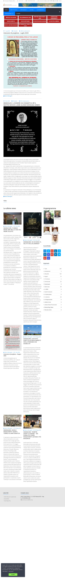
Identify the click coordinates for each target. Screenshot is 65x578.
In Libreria (52, 297)
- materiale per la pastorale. (9, 496)
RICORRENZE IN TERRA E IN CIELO (25, 25)
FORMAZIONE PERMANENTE (54, 17)
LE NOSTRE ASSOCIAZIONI (39, 21)
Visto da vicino (52, 310)
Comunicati (52, 281)
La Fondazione (40, 9)
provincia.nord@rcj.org (27, 499)
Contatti (18, 13)
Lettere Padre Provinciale (52, 304)
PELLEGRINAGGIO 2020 (25, 17)
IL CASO (52, 289)
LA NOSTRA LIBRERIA (54, 21)
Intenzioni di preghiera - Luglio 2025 (16, 33)
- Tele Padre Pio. (7, 500)
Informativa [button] (11, 571)
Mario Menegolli (7, 96)
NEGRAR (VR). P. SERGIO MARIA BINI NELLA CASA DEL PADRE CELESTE (12, 229)
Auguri (52, 276)
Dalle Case (52, 286)
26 (61, 297)
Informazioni (23, 9)
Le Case (31, 9)
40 (61, 286)
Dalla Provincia (13, 9)
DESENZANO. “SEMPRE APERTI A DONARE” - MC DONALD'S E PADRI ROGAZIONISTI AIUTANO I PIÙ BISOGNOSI (32, 435)
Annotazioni (52, 271)
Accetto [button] (13, 574)
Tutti (52, 268)
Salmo (60, 1)
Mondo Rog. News (52, 307)
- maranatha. (6, 498)
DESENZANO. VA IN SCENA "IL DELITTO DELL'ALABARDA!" (32, 243)
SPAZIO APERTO (11, 21)
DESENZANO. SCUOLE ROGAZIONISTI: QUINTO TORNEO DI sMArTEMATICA (11, 431)
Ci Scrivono (52, 279)
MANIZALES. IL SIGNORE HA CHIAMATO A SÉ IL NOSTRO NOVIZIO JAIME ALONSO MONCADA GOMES (21, 104)
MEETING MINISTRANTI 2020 (39, 17)
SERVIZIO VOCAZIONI (11, 17)
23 (61, 281)
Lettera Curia (52, 302)
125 (61, 274)
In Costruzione (52, 294)
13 (61, 276)
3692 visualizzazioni (24, 31)
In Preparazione (52, 299)
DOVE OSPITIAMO (25, 21)
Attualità (15, 31)
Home (6, 9)
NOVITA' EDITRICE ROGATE (10, 25)
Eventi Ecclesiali (52, 292)
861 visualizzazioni (24, 101)
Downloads (52, 284)
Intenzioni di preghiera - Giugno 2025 (12, 355)
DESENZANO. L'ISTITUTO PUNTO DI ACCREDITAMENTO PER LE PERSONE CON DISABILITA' (32, 341)
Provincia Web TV (9, 13)
